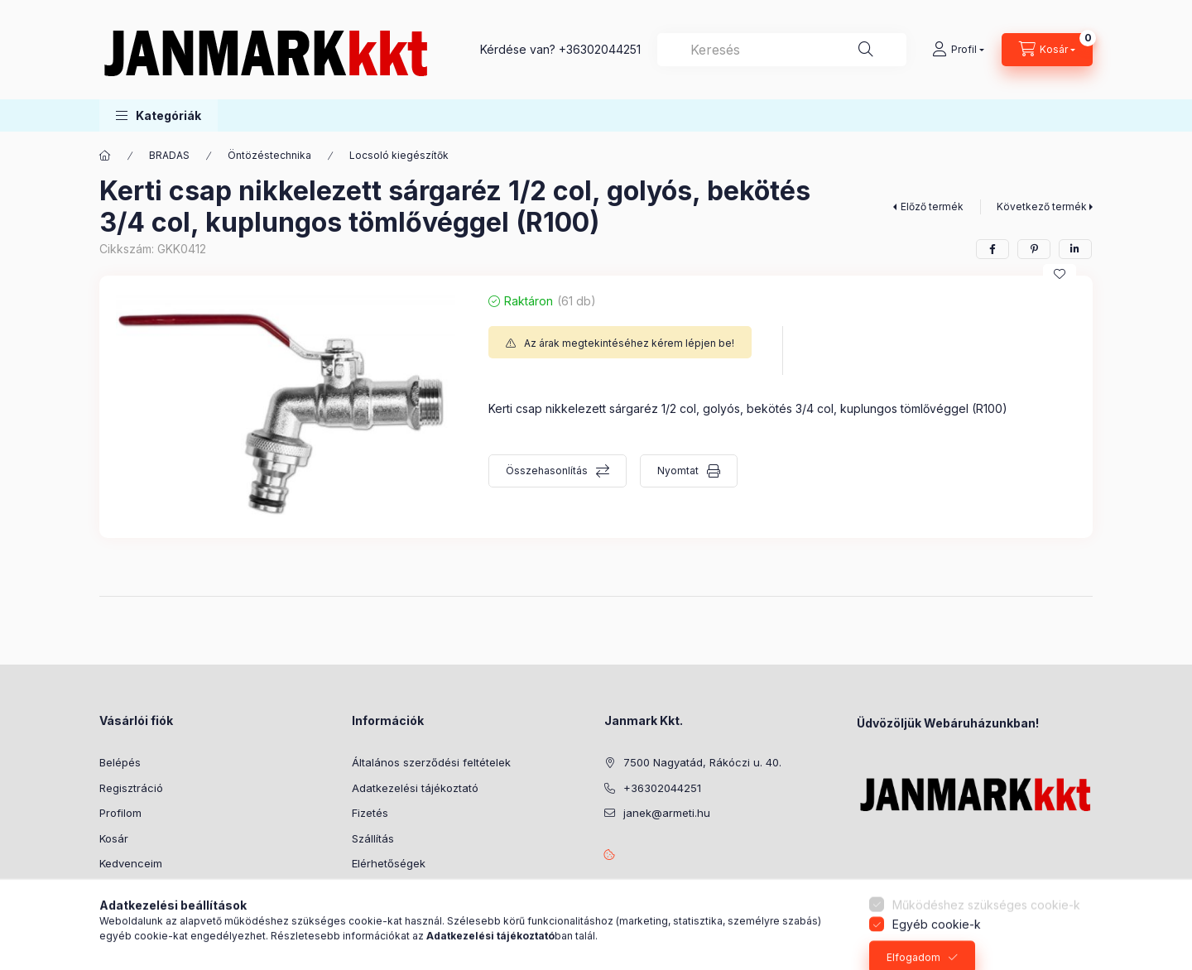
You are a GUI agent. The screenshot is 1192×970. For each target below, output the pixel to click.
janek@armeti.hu (666, 812)
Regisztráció (131, 788)
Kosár (113, 838)
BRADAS (169, 155)
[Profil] (958, 49)
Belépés (120, 762)
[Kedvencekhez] (1059, 274)
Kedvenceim (130, 863)
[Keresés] (866, 49)
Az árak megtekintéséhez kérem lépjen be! (629, 343)
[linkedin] (1075, 249)
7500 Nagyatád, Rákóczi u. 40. (702, 762)
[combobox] (781, 49)
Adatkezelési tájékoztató (415, 788)
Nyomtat (678, 470)
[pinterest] (1033, 249)
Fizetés (370, 812)
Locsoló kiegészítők (399, 155)
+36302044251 (600, 49)
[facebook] (992, 249)
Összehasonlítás (547, 470)
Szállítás (373, 838)
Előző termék (932, 206)
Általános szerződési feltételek (431, 762)
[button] (158, 115)
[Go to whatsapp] (1152, 922)
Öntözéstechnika (269, 155)
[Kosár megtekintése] (1047, 49)
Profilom (120, 812)
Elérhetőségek (388, 863)
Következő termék (1042, 206)
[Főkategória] (105, 155)
